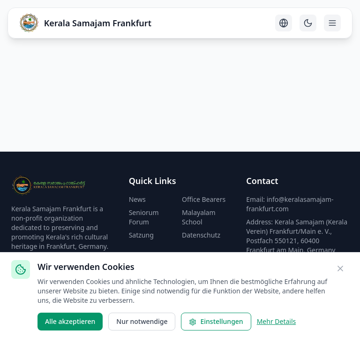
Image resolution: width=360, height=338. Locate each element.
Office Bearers (203, 199)
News (137, 199)
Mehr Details (276, 321)
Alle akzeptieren (70, 321)
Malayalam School (199, 217)
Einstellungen (216, 321)
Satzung (141, 234)
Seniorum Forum (144, 217)
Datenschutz (201, 234)
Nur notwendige (141, 321)
